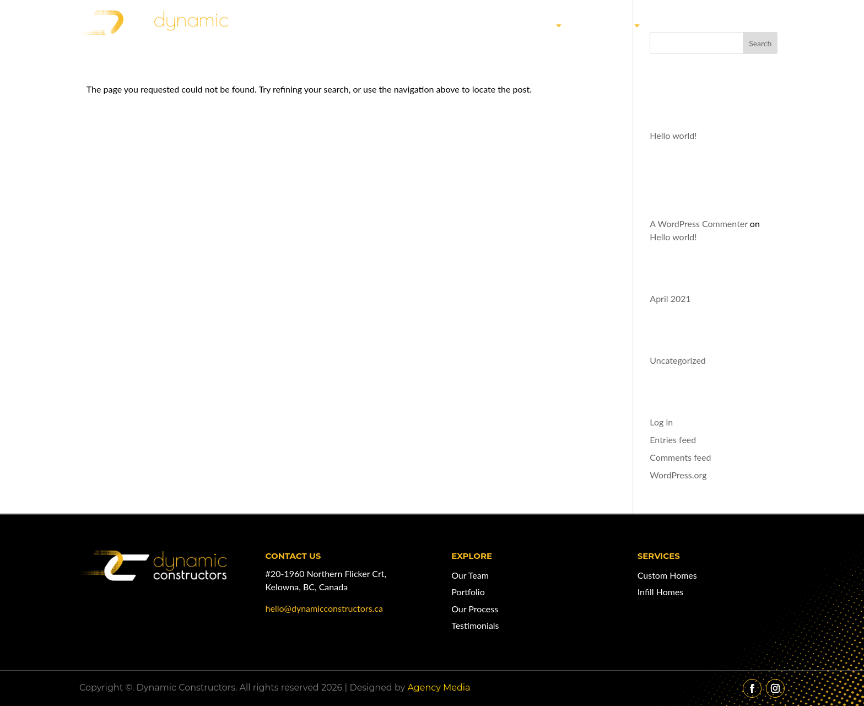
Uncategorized (678, 360)
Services (607, 25)
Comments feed (680, 457)
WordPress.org (678, 475)
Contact (758, 25)
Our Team (688, 25)
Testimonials (475, 625)
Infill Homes (661, 591)
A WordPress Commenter (698, 223)
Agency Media (438, 687)
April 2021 (670, 298)
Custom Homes (667, 575)
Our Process (474, 608)
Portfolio (468, 591)
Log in (661, 422)
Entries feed (673, 439)
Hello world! (673, 135)
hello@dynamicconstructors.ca (324, 608)
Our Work (525, 25)
